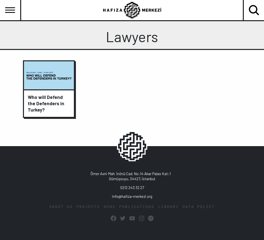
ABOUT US (61, 207)
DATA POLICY (199, 207)
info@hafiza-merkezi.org (132, 196)
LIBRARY (168, 207)
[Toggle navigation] (10, 10)
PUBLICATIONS (137, 207)
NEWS (109, 207)
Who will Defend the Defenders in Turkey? (46, 103)
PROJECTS (88, 207)
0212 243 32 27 (132, 187)
